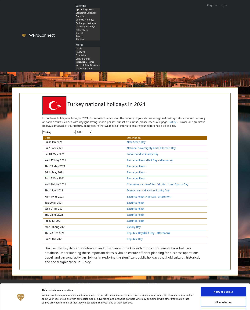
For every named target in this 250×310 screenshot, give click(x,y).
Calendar (81, 5)
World (79, 45)
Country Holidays (85, 19)
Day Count (80, 39)
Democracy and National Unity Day (148, 190)
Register (212, 5)
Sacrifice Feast (135, 202)
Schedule (80, 33)
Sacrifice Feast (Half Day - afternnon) (149, 196)
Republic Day (135, 239)
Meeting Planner (84, 68)
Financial (80, 16)
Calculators (81, 29)
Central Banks (83, 58)
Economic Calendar (86, 12)
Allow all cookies (223, 280)
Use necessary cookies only (223, 301)
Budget (79, 36)
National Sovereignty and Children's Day (151, 148)
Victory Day (134, 227)
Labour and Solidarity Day (142, 154)
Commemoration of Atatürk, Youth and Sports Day (157, 184)
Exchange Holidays (86, 23)
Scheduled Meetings (85, 62)
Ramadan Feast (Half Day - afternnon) (150, 160)
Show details (167, 301)
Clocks (79, 48)
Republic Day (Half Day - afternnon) (148, 233)
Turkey (172, 122)
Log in (223, 5)
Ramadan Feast (136, 166)
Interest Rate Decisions (88, 65)
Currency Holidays (85, 26)
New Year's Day (136, 142)
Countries (81, 55)
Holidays (80, 51)
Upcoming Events (85, 9)
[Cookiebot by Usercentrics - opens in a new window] (21, 303)
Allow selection (223, 291)
